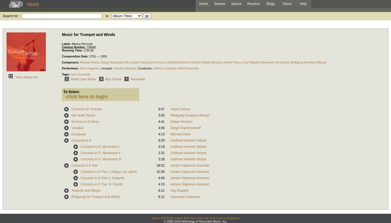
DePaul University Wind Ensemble (176, 68)
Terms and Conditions (224, 218)
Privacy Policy (196, 218)
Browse (220, 4)
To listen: (71, 92)
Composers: (71, 62)
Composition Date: (75, 56)
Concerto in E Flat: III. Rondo (102, 184)
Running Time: (73, 50)
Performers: (71, 68)
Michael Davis (89, 62)
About (287, 4)
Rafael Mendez (212, 62)
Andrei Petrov (232, 62)
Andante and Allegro (86, 191)
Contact (177, 218)
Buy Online (109, 79)
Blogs (271, 4)
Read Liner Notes (79, 79)
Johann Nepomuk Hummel (147, 62)
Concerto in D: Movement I (100, 147)
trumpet (107, 68)
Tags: (66, 74)
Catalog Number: (74, 47)
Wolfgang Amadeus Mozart (308, 62)
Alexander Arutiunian (275, 62)
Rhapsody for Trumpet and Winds (95, 197)
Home (203, 4)
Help (303, 4)
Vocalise (77, 128)
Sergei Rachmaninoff (114, 62)
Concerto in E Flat (84, 165)
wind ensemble (80, 74)
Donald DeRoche (124, 68)
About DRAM (160, 218)
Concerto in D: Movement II (100, 153)
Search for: (11, 16)
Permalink (133, 79)
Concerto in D (81, 140)
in (107, 16)
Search (236, 4)
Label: (66, 43)
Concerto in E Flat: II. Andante (102, 178)
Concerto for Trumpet (86, 109)
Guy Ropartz (251, 62)
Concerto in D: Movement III (101, 159)
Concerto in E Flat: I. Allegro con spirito (109, 172)
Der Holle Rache (83, 115)
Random (253, 4)
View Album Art (22, 77)
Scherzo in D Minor (85, 122)
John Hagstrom (90, 68)
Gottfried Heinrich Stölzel (183, 62)
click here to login (87, 96)
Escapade (78, 134)
